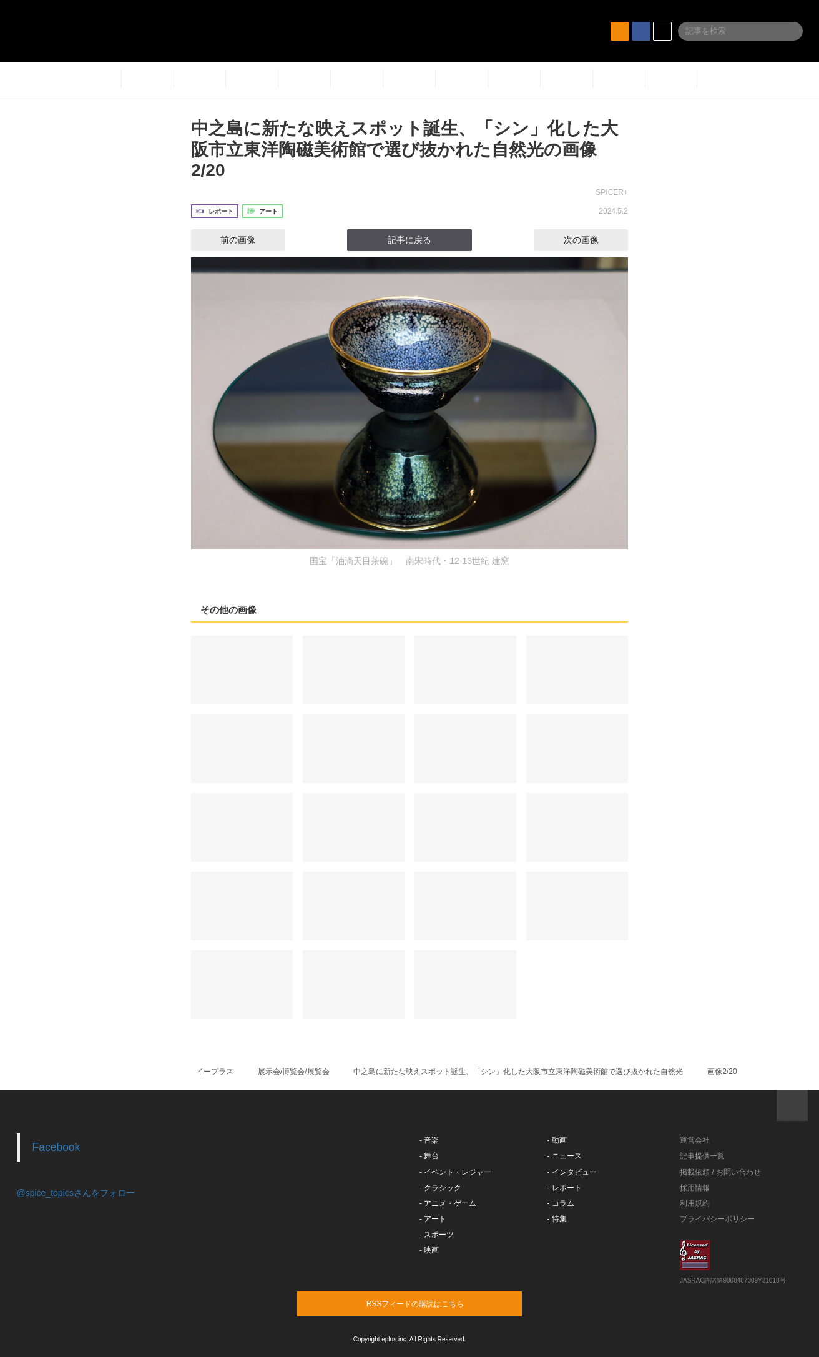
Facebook (56, 1147)
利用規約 (695, 1203)
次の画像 (592, 240)
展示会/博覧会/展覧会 (294, 1071)
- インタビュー (572, 1172)
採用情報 (695, 1187)
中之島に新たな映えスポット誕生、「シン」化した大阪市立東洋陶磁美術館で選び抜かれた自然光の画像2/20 (404, 149)
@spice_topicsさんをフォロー (76, 1193)
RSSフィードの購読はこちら (433, 1303)
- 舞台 (429, 1156)
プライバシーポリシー (717, 1219)
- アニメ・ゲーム (447, 1203)
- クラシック (440, 1187)
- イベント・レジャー (455, 1172)
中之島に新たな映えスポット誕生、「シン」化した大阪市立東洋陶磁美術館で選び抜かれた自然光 (518, 1071)
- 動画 (557, 1140)
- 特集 (557, 1219)
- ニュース (564, 1156)
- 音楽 (429, 1140)
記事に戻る (409, 240)
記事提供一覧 (702, 1156)
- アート (432, 1219)
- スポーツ (436, 1234)
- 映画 (429, 1250)
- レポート (564, 1187)
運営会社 (695, 1140)
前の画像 (226, 240)
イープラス (214, 1071)
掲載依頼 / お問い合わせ (720, 1172)
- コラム (560, 1203)
